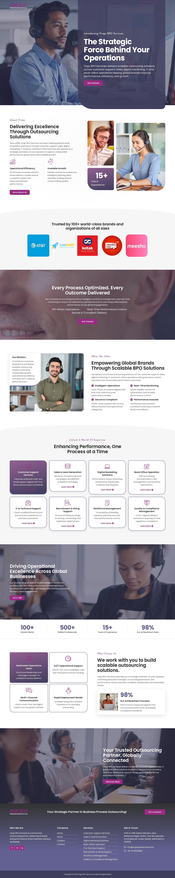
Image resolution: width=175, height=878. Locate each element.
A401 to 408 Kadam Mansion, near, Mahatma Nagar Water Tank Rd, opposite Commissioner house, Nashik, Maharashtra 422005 (144, 837)
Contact (130, 6)
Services (114, 6)
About (100, 6)
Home (88, 6)
